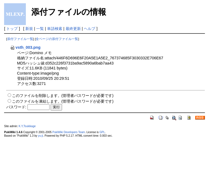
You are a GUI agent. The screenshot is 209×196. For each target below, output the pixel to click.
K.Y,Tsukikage (27, 126)
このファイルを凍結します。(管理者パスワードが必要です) (63, 101)
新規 (29, 28)
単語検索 (54, 28)
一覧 (40, 28)
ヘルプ (89, 28)
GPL (102, 132)
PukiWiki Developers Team (68, 132)
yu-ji (40, 135)
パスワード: (16, 107)
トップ (12, 28)
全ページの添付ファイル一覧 (57, 39)
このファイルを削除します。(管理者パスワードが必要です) (63, 95)
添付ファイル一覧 (20, 39)
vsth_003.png (25, 47)
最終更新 (73, 28)
